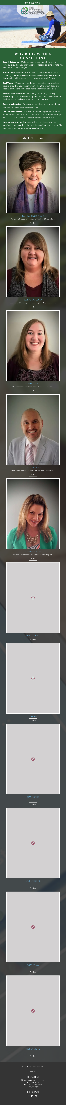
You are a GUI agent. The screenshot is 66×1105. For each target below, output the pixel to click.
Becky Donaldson (33, 300)
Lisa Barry (33, 716)
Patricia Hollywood (33, 216)
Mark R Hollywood (33, 468)
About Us (33, 1071)
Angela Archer (33, 1049)
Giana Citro (33, 797)
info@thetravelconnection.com (34, 1080)
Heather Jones (33, 384)
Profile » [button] (33, 223)
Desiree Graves (33, 551)
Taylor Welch (33, 965)
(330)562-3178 (32, 2)
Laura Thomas (33, 881)
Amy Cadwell (33, 635)
